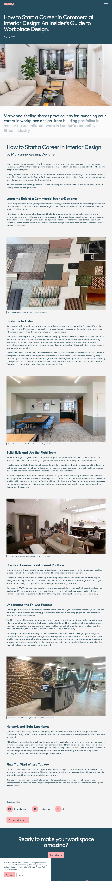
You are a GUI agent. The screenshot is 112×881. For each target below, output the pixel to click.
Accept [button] (9, 874)
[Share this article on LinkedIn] (41, 809)
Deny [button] (21, 874)
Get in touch (56, 854)
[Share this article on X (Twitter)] (60, 809)
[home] (9, 4)
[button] (106, 4)
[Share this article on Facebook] (16, 809)
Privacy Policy (41, 867)
